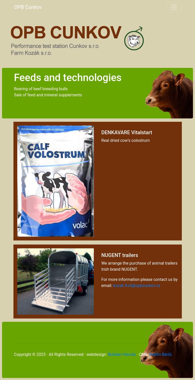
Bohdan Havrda (122, 354)
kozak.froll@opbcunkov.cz (136, 285)
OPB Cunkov (28, 7)
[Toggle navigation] (174, 7)
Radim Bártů (160, 354)
